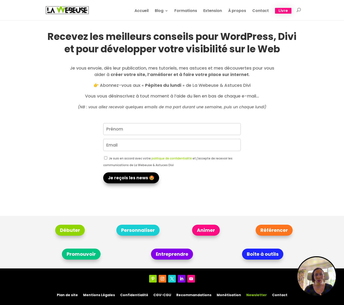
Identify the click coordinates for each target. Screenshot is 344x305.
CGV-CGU (162, 295)
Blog (159, 11)
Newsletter (256, 295)
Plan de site (67, 295)
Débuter (70, 230)
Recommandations (193, 295)
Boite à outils (263, 254)
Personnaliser (138, 230)
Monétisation (229, 295)
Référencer (274, 230)
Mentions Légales (99, 295)
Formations (185, 11)
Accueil (141, 11)
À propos (237, 11)
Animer (206, 230)
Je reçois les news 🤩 (131, 178)
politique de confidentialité (171, 158)
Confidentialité (134, 295)
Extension (212, 11)
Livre (283, 10)
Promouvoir (81, 254)
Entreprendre (172, 254)
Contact (260, 11)
